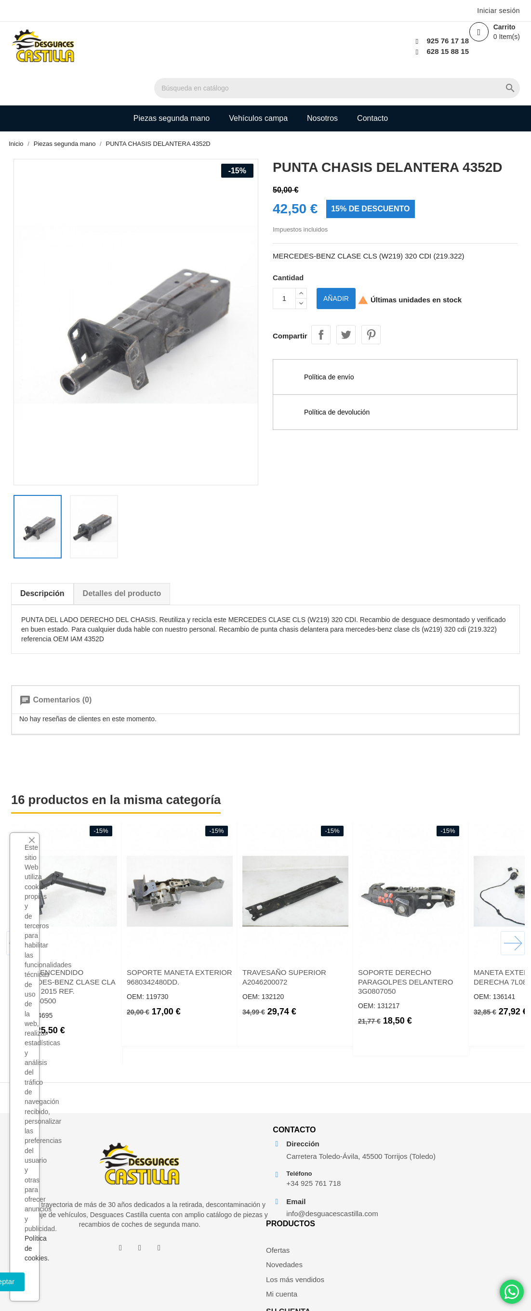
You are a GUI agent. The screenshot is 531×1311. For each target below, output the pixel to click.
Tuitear (346, 315)
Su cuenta (454, 1131)
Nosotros (322, 83)
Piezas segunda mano (171, 83)
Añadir (336, 284)
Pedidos (445, 1182)
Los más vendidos (373, 1191)
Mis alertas (449, 1236)
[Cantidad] (284, 284)
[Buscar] (307, 47)
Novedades (377, 1172)
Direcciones (450, 1221)
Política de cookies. (122, 1258)
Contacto (372, 83)
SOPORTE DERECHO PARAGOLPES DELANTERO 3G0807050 (435, 918)
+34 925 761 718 (304, 1217)
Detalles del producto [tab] (152, 524)
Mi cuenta (375, 1211)
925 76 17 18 (410, 41)
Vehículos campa (258, 83)
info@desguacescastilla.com (311, 1247)
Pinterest (371, 315)
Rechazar (50, 1281)
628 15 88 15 (410, 51)
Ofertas (371, 1157)
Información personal (450, 1162)
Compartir (321, 315)
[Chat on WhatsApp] (512, 1292)
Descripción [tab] (73, 524)
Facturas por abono (452, 1202)
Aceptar (140, 1281)
